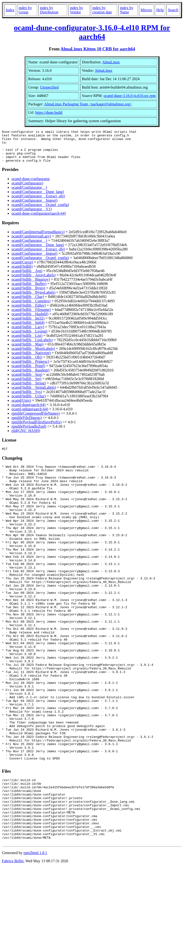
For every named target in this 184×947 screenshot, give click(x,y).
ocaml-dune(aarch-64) (29, 411)
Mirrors (146, 10)
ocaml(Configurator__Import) (35, 207)
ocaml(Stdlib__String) (29, 390)
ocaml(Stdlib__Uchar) (29, 403)
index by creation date (102, 10)
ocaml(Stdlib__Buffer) (29, 290)
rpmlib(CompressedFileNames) (36, 420)
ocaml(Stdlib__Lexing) (29, 338)
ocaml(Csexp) (22, 269)
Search (173, 10)
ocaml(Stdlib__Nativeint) (31, 359)
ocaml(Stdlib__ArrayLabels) (34, 281)
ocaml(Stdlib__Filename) (31, 316)
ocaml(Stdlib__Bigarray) (31, 286)
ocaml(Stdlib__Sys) (27, 398)
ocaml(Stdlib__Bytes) (28, 294)
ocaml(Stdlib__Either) (29, 312)
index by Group (25, 10)
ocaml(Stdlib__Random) (30, 377)
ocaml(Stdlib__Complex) (31, 307)
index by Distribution (49, 10)
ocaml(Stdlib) (22, 273)
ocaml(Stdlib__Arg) (27, 277)
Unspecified (49, 87)
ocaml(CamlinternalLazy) (31, 243)
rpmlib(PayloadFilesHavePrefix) (37, 428)
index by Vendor (76, 10)
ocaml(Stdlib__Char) (28, 303)
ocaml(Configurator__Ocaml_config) (40, 211)
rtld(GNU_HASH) (26, 437)
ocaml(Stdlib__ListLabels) (32, 346)
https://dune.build (48, 112)
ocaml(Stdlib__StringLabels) (34, 394)
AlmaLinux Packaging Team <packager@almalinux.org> (88, 104)
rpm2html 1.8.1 (35, 933)
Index (10, 10)
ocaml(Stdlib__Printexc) (30, 368)
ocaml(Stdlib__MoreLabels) (33, 355)
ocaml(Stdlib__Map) (27, 351)
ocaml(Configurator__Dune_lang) (38, 198)
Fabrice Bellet (12, 941)
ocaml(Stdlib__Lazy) (28, 333)
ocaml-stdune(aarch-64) (30, 415)
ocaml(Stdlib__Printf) (28, 372)
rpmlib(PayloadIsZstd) (29, 433)
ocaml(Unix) (21, 407)
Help (160, 10)
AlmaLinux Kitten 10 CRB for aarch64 (97, 48)
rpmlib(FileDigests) (27, 424)
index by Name (126, 10)
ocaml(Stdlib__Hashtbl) (30, 320)
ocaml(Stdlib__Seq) (27, 381)
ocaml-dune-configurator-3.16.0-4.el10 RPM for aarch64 (92, 32)
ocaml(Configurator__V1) (32, 215)
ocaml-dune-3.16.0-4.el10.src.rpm (130, 96)
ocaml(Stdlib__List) (27, 342)
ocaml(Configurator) (27, 190)
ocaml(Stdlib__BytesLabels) (33, 299)
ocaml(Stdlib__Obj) (27, 364)
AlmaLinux (111, 62)
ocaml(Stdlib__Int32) (28, 325)
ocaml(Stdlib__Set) (26, 385)
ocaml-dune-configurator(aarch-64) (39, 220)
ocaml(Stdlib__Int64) (28, 329)
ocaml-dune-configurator (31, 185)
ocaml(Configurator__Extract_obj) (38, 202)
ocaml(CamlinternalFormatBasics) (38, 238)
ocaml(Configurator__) (29, 194)
